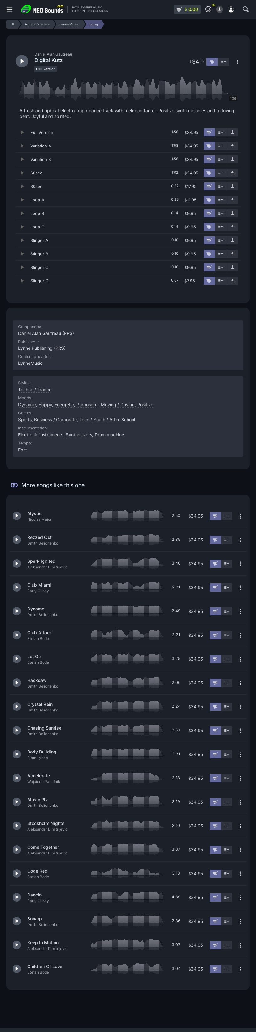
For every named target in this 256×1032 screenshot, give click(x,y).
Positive (145, 404)
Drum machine (109, 434)
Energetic (64, 404)
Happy (45, 404)
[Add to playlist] (221, 132)
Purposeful (87, 404)
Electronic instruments (40, 434)
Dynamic (27, 404)
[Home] (12, 24)
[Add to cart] (209, 132)
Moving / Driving (118, 404)
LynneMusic (30, 363)
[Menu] (9, 9)
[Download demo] (232, 132)
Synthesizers (79, 434)
